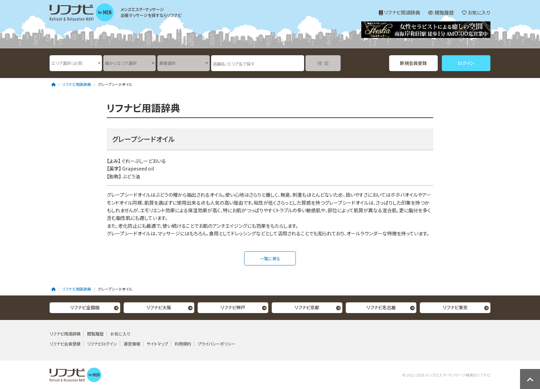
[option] (425, 30)
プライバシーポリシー (217, 344)
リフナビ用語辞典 (399, 12)
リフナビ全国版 (85, 307)
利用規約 (183, 344)
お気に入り (476, 12)
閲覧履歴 (441, 12)
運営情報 (132, 344)
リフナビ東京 (455, 307)
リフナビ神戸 (232, 307)
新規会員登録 (413, 63)
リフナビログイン (102, 344)
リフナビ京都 (306, 307)
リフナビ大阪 (158, 307)
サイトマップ (157, 344)
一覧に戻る (270, 258)
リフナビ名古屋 (381, 307)
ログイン (466, 63)
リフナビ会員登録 (65, 344)
